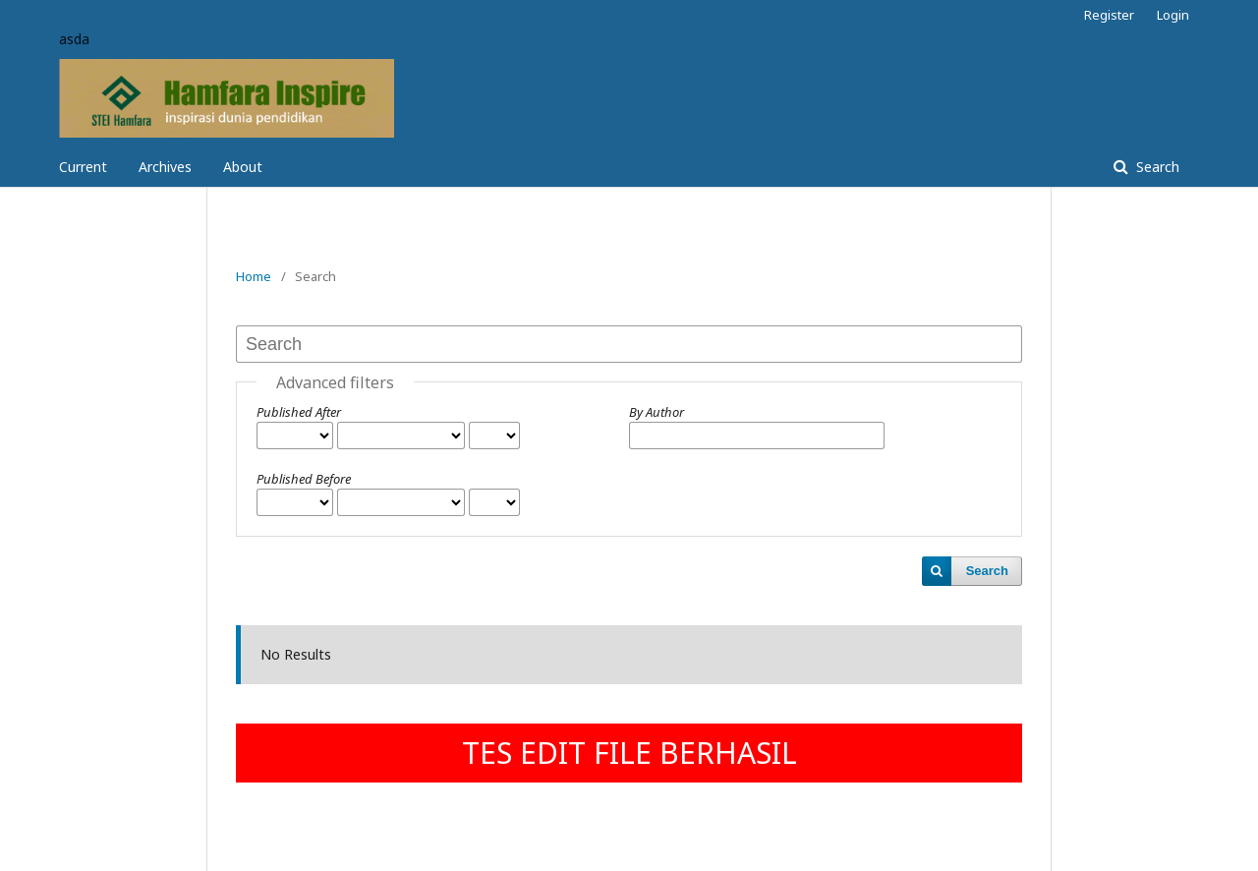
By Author (656, 412)
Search (1155, 166)
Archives (165, 166)
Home (253, 276)
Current (83, 166)
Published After (299, 412)
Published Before (304, 479)
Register (1109, 15)
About (242, 166)
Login (1173, 15)
